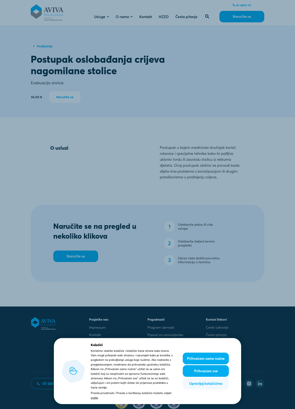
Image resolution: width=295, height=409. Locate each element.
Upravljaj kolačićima (205, 383)
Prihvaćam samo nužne (206, 358)
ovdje (94, 398)
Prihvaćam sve (206, 371)
